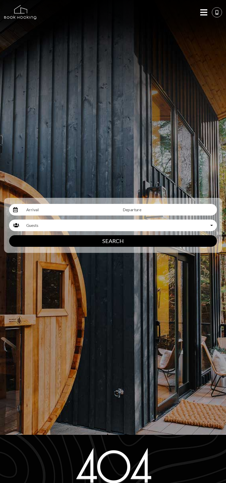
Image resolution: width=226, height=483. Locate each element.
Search (113, 240)
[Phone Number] (217, 12)
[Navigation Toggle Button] (204, 12)
